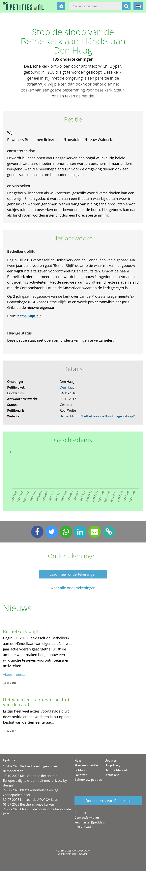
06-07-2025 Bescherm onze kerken (28, 804)
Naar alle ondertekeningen (73, 588)
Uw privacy (112, 765)
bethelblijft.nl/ (29, 316)
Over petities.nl (116, 770)
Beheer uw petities (88, 780)
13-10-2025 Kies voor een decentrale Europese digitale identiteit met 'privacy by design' (35, 780)
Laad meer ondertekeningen (73, 574)
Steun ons (112, 775)
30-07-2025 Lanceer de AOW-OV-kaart (31, 799)
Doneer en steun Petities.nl (108, 800)
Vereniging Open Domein (73, 854)
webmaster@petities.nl (90, 822)
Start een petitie (86, 765)
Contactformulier (86, 817)
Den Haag (67, 387)
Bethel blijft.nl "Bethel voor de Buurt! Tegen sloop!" (97, 416)
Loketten (81, 775)
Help (77, 760)
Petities (79, 770)
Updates (111, 760)
